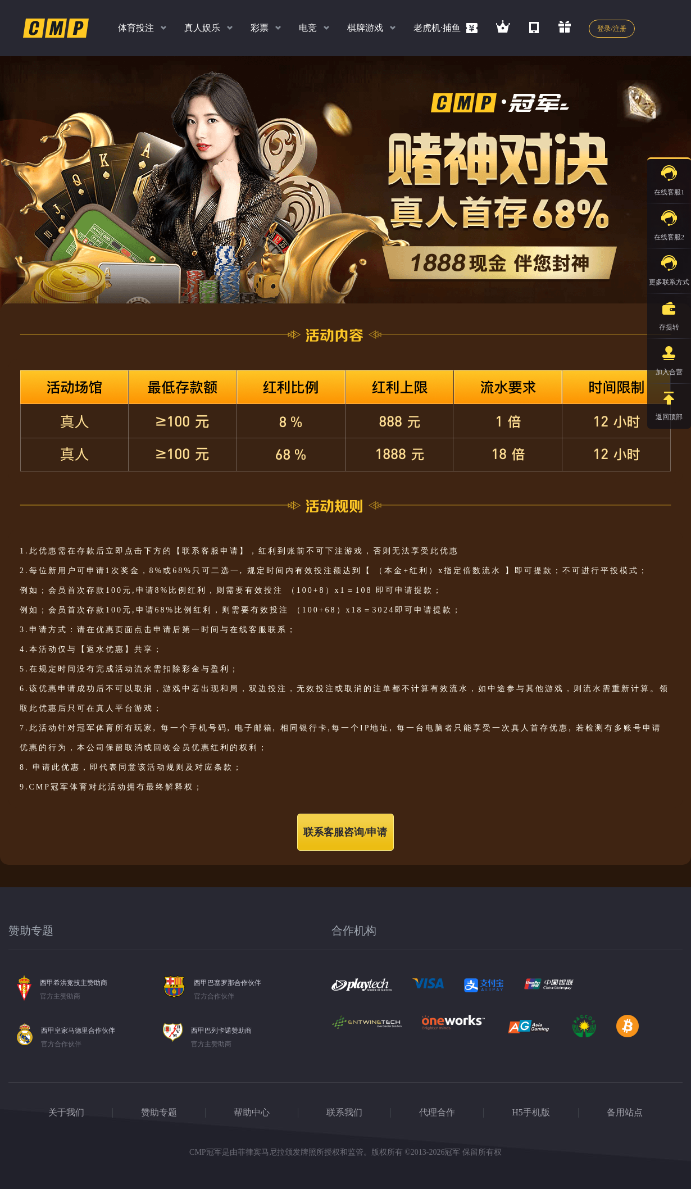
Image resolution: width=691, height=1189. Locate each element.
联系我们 (344, 1112)
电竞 (308, 28)
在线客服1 (669, 177)
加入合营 (669, 357)
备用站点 (625, 1112)
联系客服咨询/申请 (345, 832)
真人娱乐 (202, 28)
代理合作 (437, 1112)
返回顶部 (669, 402)
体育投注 (136, 28)
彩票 (260, 28)
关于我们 (66, 1112)
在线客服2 (669, 222)
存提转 (669, 312)
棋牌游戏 (365, 28)
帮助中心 (252, 1112)
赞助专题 (159, 1112)
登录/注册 (611, 29)
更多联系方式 (669, 267)
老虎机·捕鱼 (437, 28)
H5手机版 (531, 1112)
